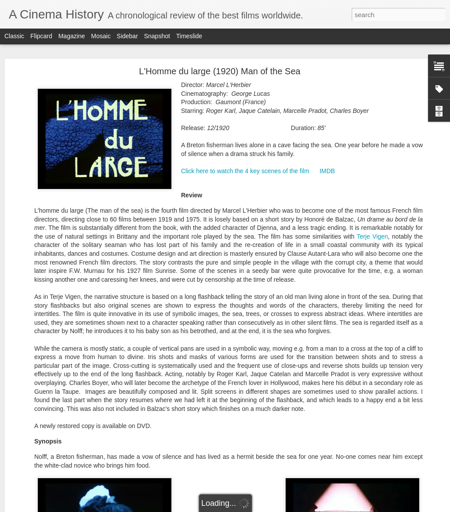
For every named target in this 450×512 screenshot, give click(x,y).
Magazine (71, 36)
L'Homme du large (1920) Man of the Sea (219, 62)
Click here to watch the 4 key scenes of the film (245, 162)
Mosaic (100, 36)
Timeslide (189, 36)
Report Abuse (278, 507)
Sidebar (127, 36)
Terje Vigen (372, 227)
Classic (14, 36)
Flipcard (41, 36)
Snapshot (157, 36)
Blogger (252, 507)
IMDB (327, 162)
